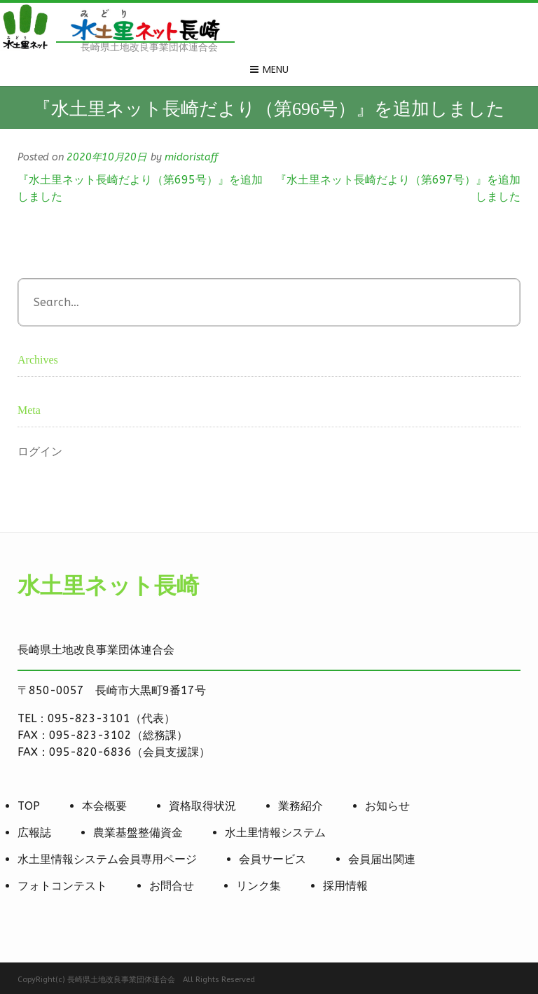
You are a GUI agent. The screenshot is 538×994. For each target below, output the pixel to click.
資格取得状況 (202, 806)
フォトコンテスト (62, 885)
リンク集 (258, 885)
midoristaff (191, 157)
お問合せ (171, 885)
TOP (29, 806)
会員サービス (272, 859)
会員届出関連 (381, 859)
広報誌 (34, 832)
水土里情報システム (275, 832)
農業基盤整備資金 (138, 832)
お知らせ (387, 806)
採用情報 (345, 885)
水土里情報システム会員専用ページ (107, 859)
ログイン (40, 451)
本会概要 (104, 806)
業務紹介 (300, 806)
